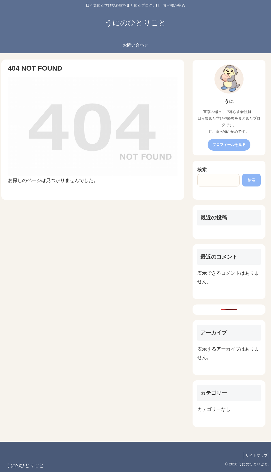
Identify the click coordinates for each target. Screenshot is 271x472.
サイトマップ (255, 455)
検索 (202, 169)
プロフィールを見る (229, 144)
